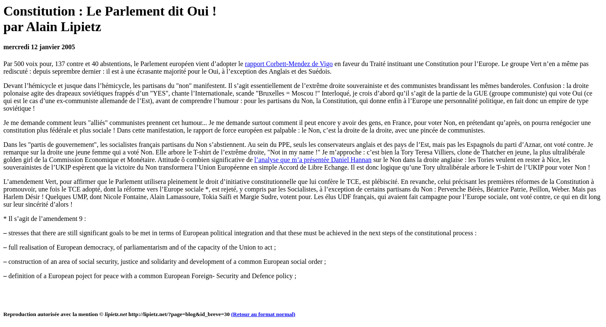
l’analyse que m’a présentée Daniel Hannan (313, 159)
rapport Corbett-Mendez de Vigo (289, 63)
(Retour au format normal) (263, 314)
